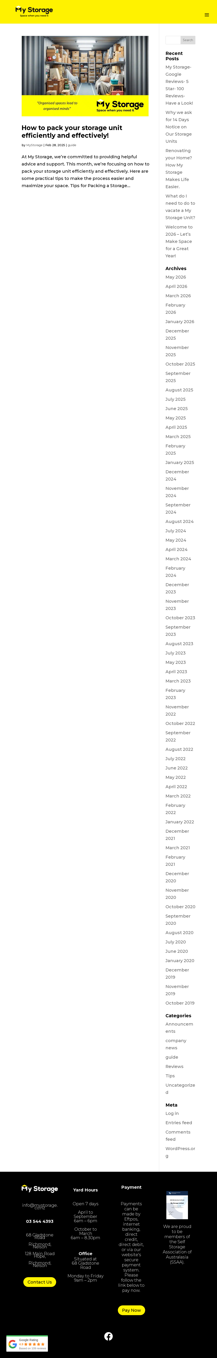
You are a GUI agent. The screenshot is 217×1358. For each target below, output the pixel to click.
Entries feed (179, 1122)
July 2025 (176, 399)
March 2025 (178, 436)
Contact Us (40, 1282)
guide (72, 145)
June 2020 (177, 951)
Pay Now (131, 1310)
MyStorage (34, 145)
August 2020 (179, 932)
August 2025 (179, 389)
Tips (170, 1075)
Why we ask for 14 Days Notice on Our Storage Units (179, 127)
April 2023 (176, 671)
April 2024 (177, 549)
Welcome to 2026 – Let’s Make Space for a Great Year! (179, 241)
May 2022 (176, 777)
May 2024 (176, 540)
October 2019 (180, 1003)
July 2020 (176, 942)
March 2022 (178, 796)
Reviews (175, 1066)
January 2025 (180, 462)
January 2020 (180, 960)
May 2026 (176, 277)
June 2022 (177, 768)
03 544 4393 (39, 1221)
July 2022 (176, 758)
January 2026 (180, 321)
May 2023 (176, 662)
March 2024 (178, 558)
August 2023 (179, 643)
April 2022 (176, 786)
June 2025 (177, 408)
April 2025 (176, 427)
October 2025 (180, 364)
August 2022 (179, 749)
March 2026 (178, 295)
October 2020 (180, 906)
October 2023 (180, 617)
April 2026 (176, 286)
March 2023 (178, 681)
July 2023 (176, 653)
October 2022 (180, 723)
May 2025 (176, 417)
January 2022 (180, 821)
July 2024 (176, 530)
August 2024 (180, 521)
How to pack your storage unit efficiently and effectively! (72, 131)
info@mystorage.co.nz (40, 1206)
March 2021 (178, 847)
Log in (172, 1113)
